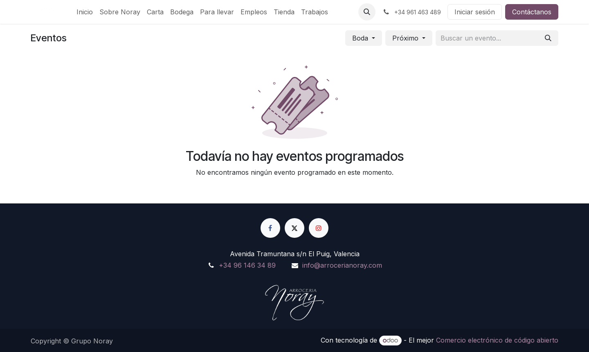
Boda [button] (361, 38)
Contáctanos (531, 12)
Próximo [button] (406, 38)
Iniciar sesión (474, 12)
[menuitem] (84, 12)
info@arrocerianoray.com (342, 265)
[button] (366, 11)
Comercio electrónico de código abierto (497, 340)
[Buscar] (548, 38)
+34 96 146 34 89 (247, 265)
